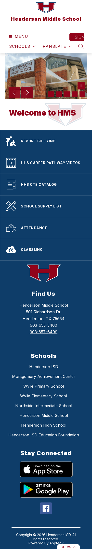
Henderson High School (43, 425)
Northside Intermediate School (43, 405)
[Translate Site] (56, 46)
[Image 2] (59, 94)
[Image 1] (51, 94)
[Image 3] (67, 94)
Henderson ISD (43, 366)
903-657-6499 (43, 331)
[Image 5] (82, 94)
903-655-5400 (43, 325)
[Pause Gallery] (81, 86)
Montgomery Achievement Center (43, 376)
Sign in (79, 37)
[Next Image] (27, 93)
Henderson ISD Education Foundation (43, 434)
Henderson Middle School (43, 415)
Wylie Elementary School (43, 395)
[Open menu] (18, 36)
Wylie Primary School (43, 386)
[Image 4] (75, 94)
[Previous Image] (14, 93)
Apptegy (57, 543)
